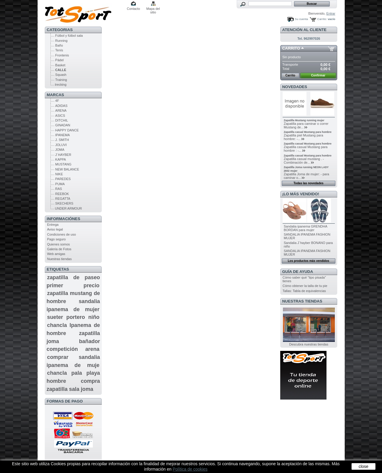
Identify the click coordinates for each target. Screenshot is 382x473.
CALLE (60, 70)
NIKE (59, 174)
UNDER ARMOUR (68, 208)
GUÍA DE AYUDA (297, 271)
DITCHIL (61, 120)
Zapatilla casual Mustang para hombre (308, 131)
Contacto (133, 8)
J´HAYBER (63, 154)
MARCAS (55, 95)
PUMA (60, 184)
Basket (60, 65)
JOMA (59, 149)
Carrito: (322, 19)
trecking (61, 84)
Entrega (53, 224)
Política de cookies (189, 469)
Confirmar (318, 75)
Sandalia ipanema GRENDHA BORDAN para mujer (305, 228)
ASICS (60, 115)
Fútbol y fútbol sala (69, 35)
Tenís (59, 50)
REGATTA (62, 198)
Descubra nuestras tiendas (308, 344)
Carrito (291, 48)
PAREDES (63, 179)
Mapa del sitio (153, 9)
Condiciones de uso (61, 234)
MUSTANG (63, 164)
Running (61, 40)
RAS (58, 189)
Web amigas (56, 254)
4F (57, 100)
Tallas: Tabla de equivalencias (304, 291)
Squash (60, 74)
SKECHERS (64, 203)
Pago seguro (56, 239)
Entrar (330, 13)
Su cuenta (301, 19)
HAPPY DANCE (67, 130)
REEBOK (62, 194)
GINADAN (62, 125)
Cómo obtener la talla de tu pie (305, 286)
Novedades (294, 87)
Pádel (59, 60)
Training (61, 80)
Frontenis (62, 55)
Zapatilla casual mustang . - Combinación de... (304, 160)
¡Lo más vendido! (300, 194)
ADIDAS (61, 106)
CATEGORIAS (60, 29)
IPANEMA (62, 135)
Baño (59, 45)
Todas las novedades (308, 183)
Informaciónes (63, 218)
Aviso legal (55, 229)
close (364, 466)
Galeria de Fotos (59, 249)
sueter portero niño (73, 317)
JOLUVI (61, 145)
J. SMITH (62, 140)
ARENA (61, 110)
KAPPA (60, 159)
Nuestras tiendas (59, 259)
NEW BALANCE (67, 169)
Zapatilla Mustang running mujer (304, 120)
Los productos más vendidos (308, 260)
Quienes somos (58, 244)
